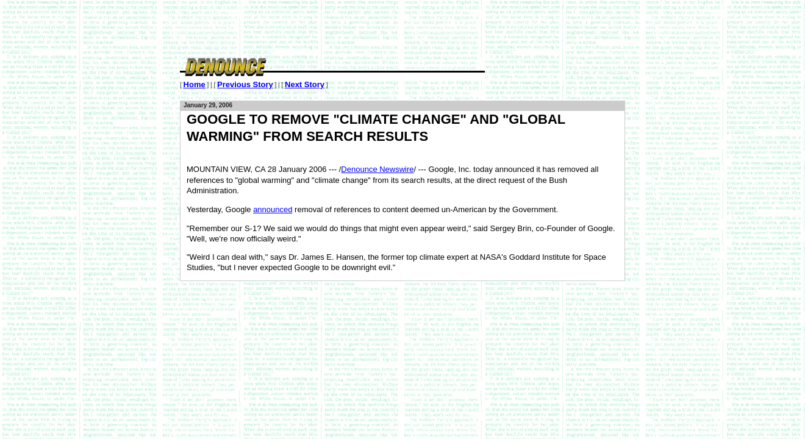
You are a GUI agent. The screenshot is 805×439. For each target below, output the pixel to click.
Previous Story (245, 84)
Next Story (304, 84)
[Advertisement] (402, 27)
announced (272, 209)
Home (195, 84)
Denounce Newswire (377, 169)
